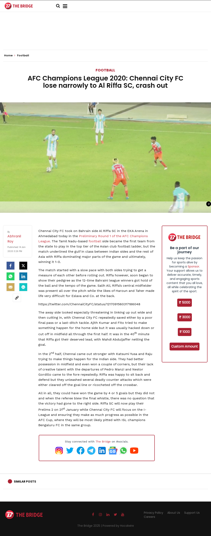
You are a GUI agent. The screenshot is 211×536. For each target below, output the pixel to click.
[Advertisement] (105, 37)
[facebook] (10, 265)
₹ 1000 (184, 331)
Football (105, 70)
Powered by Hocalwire (118, 526)
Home (9, 55)
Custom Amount (184, 346)
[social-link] (17, 298)
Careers (149, 517)
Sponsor (193, 266)
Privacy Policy (153, 513)
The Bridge (103, 441)
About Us (173, 513)
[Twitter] (23, 265)
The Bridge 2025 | (90, 526)
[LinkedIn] (23, 276)
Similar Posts (25, 481)
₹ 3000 (184, 317)
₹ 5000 (184, 302)
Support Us (192, 513)
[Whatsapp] (10, 276)
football (95, 241)
